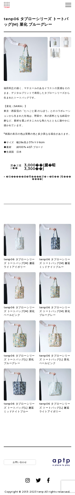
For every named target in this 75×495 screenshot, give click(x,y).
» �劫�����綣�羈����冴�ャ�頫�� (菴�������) (37, 177)
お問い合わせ (20, 462)
